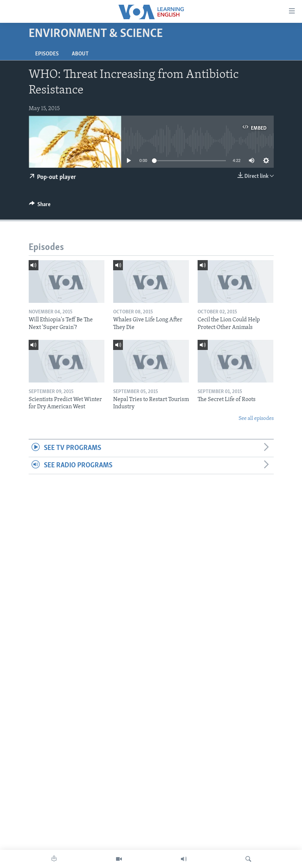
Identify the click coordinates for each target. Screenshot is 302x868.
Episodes (47, 54)
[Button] (40, 206)
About (80, 54)
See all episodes (256, 418)
